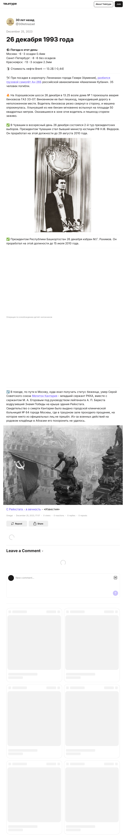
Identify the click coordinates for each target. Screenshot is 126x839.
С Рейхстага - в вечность (23, 509)
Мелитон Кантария (44, 396)
